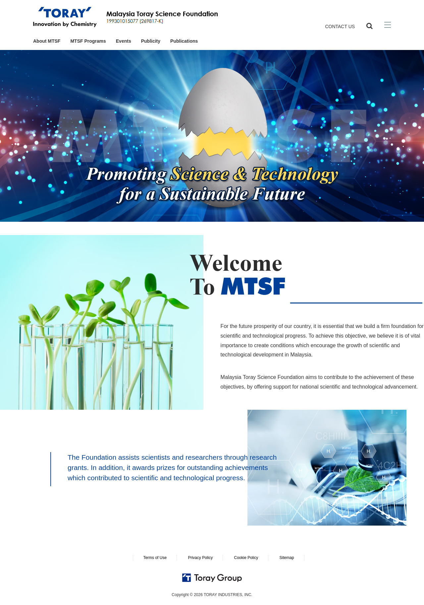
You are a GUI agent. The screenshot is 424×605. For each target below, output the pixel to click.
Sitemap (287, 557)
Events (123, 41)
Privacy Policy (200, 557)
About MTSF (46, 41)
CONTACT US (340, 26)
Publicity (150, 41)
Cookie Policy (246, 557)
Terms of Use (155, 557)
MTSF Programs (88, 41)
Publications (184, 41)
